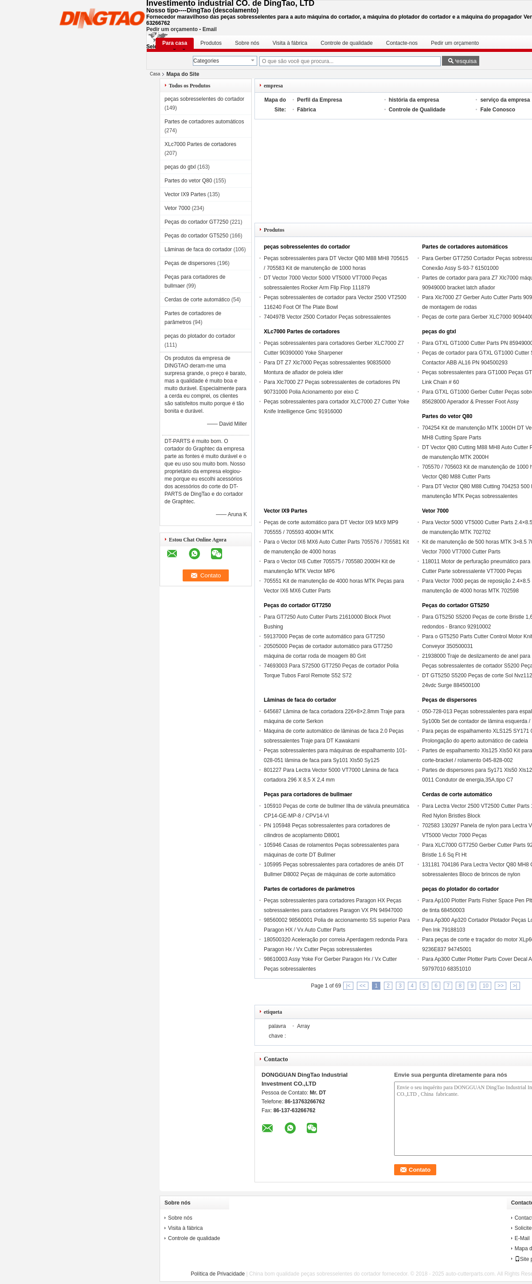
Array (303, 1026)
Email (210, 29)
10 (485, 986)
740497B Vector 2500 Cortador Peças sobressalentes (327, 317)
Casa (155, 73)
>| (515, 986)
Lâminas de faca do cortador (198, 249)
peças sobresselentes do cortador (204, 99)
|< (348, 986)
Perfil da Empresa (319, 100)
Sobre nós (247, 43)
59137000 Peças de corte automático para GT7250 (324, 636)
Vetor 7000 (177, 208)
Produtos (211, 43)
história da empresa (414, 100)
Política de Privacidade (218, 1274)
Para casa (174, 43)
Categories (206, 61)
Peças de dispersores (189, 263)
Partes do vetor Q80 (188, 181)
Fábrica (306, 110)
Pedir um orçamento (172, 29)
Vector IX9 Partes (185, 194)
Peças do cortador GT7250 (196, 222)
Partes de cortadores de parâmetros (309, 889)
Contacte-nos (402, 43)
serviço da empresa (505, 100)
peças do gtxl (180, 167)
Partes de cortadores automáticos (204, 122)
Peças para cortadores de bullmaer (308, 794)
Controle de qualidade (346, 43)
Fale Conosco (497, 110)
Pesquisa (464, 61)
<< (363, 986)
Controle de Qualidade (417, 110)
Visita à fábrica (290, 43)
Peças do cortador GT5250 (196, 236)
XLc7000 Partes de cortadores (200, 144)
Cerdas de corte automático (197, 299)
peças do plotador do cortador (199, 336)
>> (500, 986)
